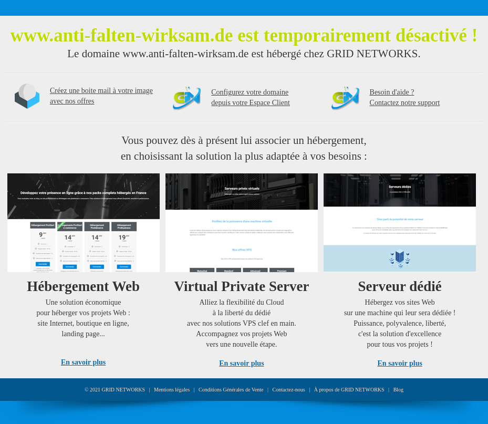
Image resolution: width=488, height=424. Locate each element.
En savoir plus (83, 362)
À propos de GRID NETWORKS (349, 389)
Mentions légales (172, 389)
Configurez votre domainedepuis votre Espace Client (250, 97)
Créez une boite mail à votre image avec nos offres (101, 96)
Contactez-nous (289, 389)
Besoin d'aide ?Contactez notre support (405, 97)
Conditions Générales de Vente (231, 389)
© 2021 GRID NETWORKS (115, 389)
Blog (398, 389)
